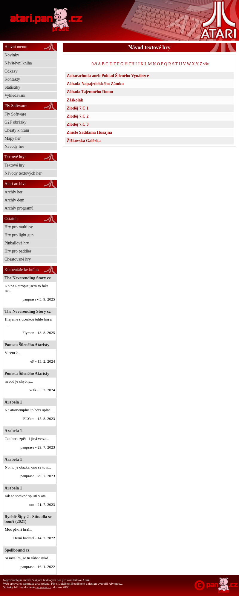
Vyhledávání (14, 95)
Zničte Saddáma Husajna (89, 132)
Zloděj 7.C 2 (78, 116)
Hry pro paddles (17, 251)
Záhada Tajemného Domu (90, 92)
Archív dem (14, 200)
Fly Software (15, 114)
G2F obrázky (15, 122)
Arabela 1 (13, 402)
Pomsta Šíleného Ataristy (26, 345)
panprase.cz (43, 587)
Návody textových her (23, 173)
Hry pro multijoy (18, 227)
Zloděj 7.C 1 (78, 108)
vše (206, 64)
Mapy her (12, 138)
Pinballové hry (16, 243)
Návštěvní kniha (18, 63)
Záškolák (75, 100)
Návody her (14, 146)
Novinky (11, 55)
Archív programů (18, 208)
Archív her (13, 192)
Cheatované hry (17, 259)
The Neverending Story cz (27, 278)
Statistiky (12, 87)
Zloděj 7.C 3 (78, 124)
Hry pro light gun (19, 235)
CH (131, 64)
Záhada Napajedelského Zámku (95, 83)
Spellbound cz (17, 550)
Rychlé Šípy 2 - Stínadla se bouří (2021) (28, 519)
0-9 (94, 64)
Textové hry (14, 165)
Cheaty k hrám (16, 130)
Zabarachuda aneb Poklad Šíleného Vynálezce (108, 75)
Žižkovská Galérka (84, 140)
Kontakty (12, 79)
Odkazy (11, 71)
